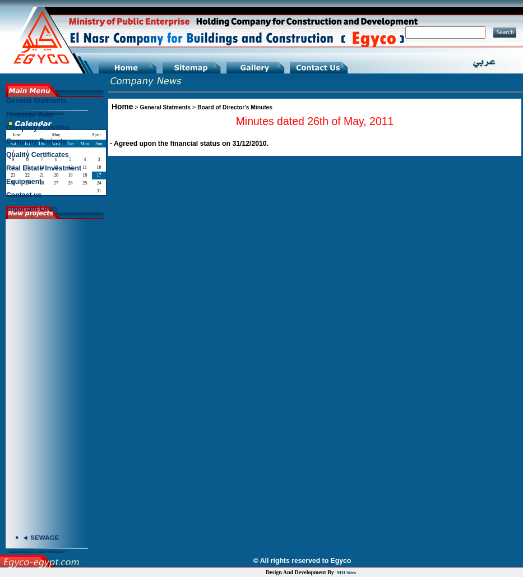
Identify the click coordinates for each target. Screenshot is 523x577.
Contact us (23, 195)
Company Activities (38, 128)
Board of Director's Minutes (234, 107)
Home (122, 106)
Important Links (32, 209)
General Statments (165, 107)
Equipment (23, 182)
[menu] (55, 157)
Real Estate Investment (43, 168)
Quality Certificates (37, 155)
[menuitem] (55, 103)
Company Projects (36, 141)
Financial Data (29, 114)
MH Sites (346, 572)
